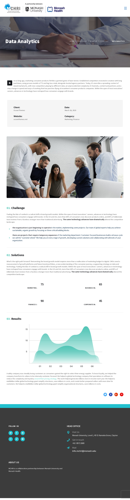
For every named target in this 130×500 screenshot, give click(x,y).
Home (72, 41)
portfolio (82, 41)
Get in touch (78, 441)
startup (93, 41)
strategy (104, 41)
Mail (74, 449)
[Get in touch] (68, 441)
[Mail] (68, 449)
